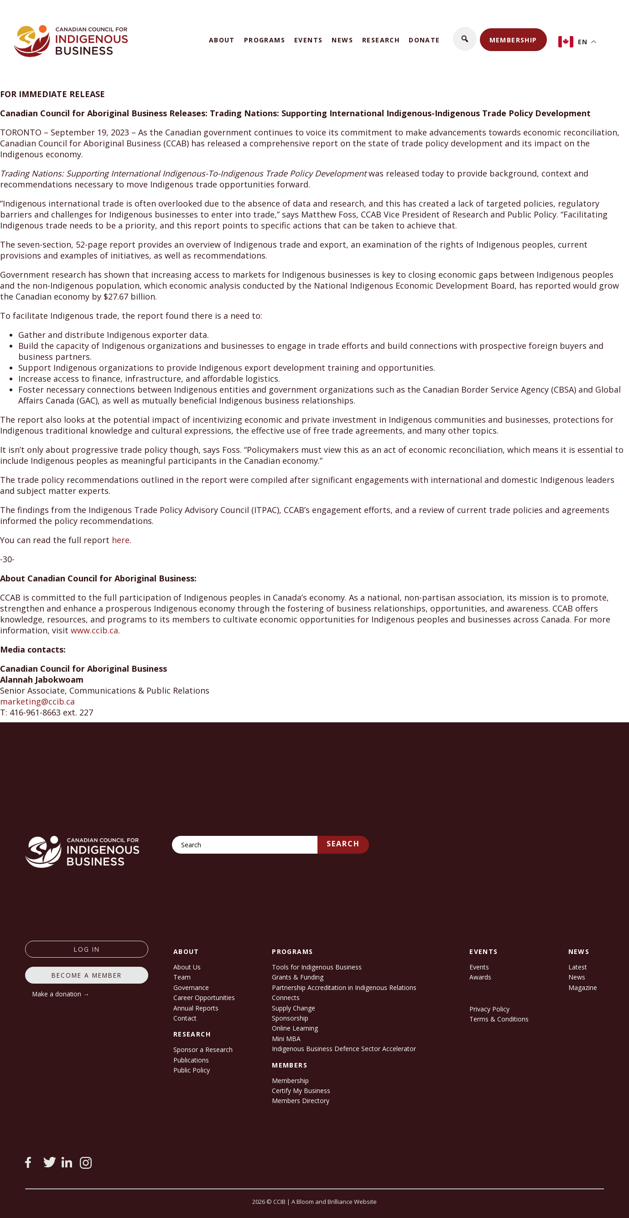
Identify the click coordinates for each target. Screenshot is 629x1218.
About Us (187, 967)
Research (381, 40)
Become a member (87, 975)
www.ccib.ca (94, 630)
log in (87, 949)
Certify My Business (301, 1090)
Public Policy (191, 1070)
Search (343, 844)
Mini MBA (286, 1038)
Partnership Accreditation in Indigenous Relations (344, 987)
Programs (264, 40)
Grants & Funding (297, 977)
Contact (185, 1018)
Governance (191, 987)
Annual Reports (195, 1008)
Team (182, 977)
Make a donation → (60, 994)
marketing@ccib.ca (37, 701)
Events (308, 40)
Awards (480, 977)
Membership (513, 40)
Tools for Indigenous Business (317, 967)
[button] (465, 39)
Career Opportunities (204, 997)
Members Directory (300, 1100)
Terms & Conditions (499, 1019)
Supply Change (293, 1008)
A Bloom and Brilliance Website (334, 1201)
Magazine (582, 987)
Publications (191, 1060)
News (342, 40)
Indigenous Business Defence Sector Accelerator (344, 1048)
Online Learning (295, 1028)
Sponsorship (290, 1018)
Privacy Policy (489, 1009)
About (222, 40)
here (121, 539)
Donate (424, 40)
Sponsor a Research (203, 1049)
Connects (286, 997)
